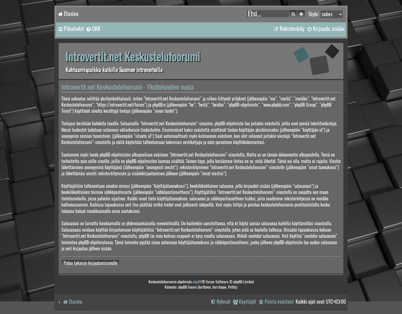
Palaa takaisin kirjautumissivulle (91, 263)
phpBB (197, 281)
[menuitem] (92, 29)
